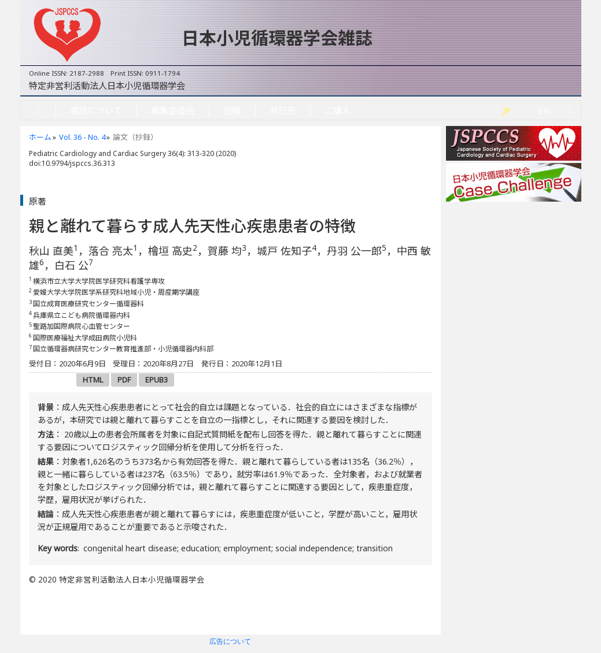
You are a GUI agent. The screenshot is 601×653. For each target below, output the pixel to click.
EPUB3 (156, 379)
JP (506, 110)
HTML (93, 379)
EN (544, 110)
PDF (124, 379)
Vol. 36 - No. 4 (82, 137)
